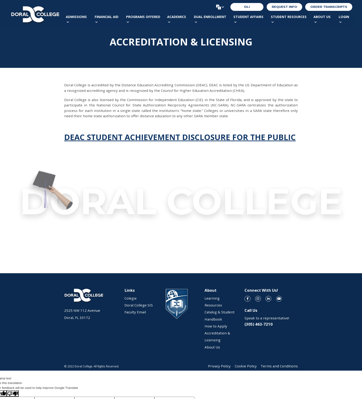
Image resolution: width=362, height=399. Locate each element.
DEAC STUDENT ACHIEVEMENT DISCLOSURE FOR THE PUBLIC (180, 137)
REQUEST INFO (284, 7)
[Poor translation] (13, 393)
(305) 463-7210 (258, 324)
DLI (247, 7)
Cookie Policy (246, 366)
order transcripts (328, 7)
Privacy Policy (219, 366)
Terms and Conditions (279, 366)
